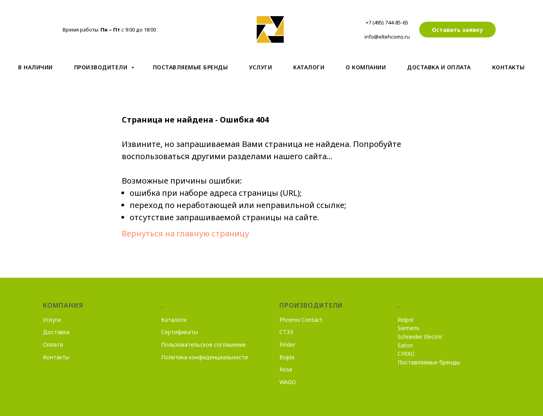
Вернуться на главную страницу (185, 233)
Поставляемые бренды (190, 67)
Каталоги (173, 319)
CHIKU (406, 353)
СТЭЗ (286, 332)
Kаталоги (308, 67)
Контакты (508, 67)
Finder (287, 344)
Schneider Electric (420, 336)
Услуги (260, 67)
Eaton (405, 345)
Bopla (286, 357)
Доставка (56, 332)
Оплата (53, 344)
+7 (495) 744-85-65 (387, 22)
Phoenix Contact (300, 319)
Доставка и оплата (439, 67)
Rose (285, 369)
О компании (366, 67)
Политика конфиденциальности (204, 357)
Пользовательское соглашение (203, 344)
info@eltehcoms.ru (387, 36)
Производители (101, 67)
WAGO (287, 382)
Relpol (405, 319)
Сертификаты (179, 332)
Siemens (408, 328)
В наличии (35, 67)
